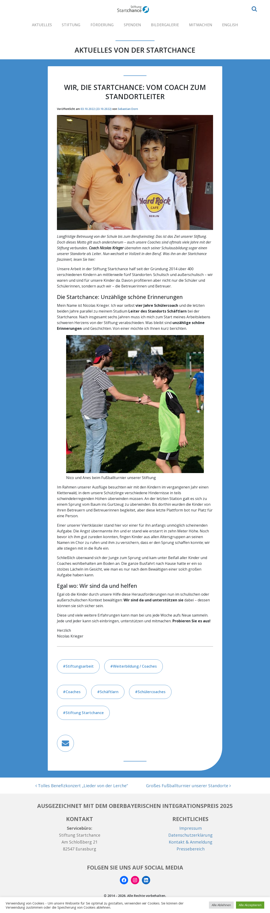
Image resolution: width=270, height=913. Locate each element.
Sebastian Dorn (128, 109)
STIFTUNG (71, 24)
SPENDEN (132, 24)
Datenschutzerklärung (190, 835)
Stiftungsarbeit (80, 666)
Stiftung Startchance (85, 712)
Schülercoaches (152, 691)
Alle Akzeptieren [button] (250, 905)
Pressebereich (191, 849)
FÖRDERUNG (102, 24)
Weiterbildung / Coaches (135, 666)
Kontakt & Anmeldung (190, 842)
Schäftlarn (109, 691)
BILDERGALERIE (165, 24)
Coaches (73, 691)
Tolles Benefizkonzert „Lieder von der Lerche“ (81, 785)
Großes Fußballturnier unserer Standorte (188, 785)
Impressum (190, 828)
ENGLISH (230, 24)
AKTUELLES (42, 24)
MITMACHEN (200, 24)
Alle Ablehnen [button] (221, 905)
